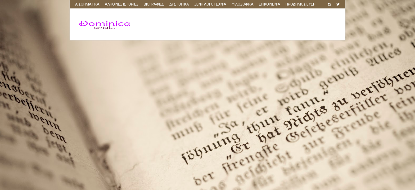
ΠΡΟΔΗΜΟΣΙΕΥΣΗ (300, 4)
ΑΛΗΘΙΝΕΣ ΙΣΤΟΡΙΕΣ (121, 4)
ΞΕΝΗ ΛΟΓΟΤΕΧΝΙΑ (210, 4)
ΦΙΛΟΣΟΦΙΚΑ (243, 4)
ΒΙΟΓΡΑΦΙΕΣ (154, 4)
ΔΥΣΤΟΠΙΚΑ (179, 4)
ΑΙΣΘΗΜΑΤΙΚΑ (87, 4)
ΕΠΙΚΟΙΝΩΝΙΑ (269, 4)
